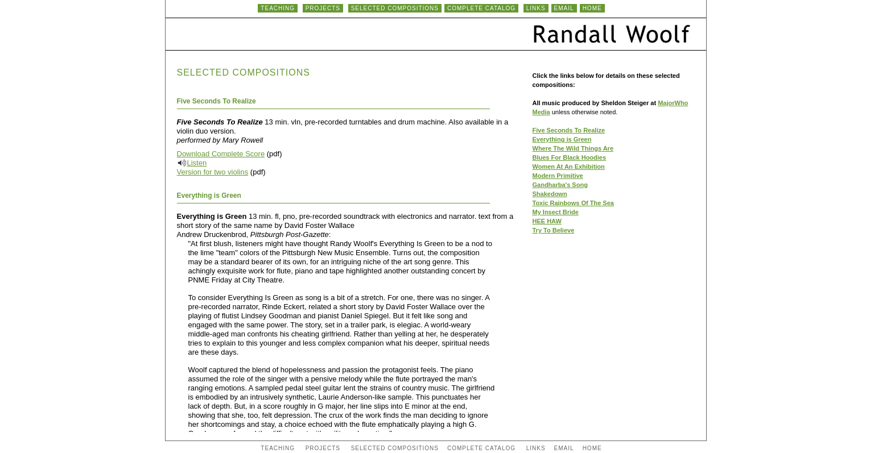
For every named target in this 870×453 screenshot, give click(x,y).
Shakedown (550, 193)
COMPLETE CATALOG (481, 8)
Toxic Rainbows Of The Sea (573, 203)
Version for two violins (213, 172)
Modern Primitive (558, 175)
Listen (197, 163)
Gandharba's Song (560, 184)
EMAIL (564, 8)
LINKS (536, 8)
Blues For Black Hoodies (570, 157)
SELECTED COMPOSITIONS (395, 8)
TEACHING (278, 8)
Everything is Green (562, 139)
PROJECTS (323, 8)
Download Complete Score (221, 153)
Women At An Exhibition (569, 166)
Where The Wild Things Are (573, 148)
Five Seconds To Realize (569, 130)
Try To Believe (554, 230)
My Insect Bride (556, 212)
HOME (592, 8)
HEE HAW (547, 221)
